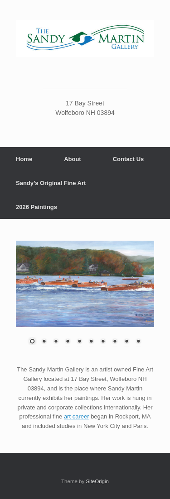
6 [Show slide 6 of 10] (91, 342)
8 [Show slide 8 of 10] (115, 342)
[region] (85, 298)
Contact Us (128, 159)
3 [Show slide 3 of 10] (56, 342)
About (72, 159)
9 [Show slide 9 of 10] (126, 342)
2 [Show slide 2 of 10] (44, 342)
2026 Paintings (36, 207)
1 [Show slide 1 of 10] (32, 342)
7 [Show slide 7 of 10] (103, 342)
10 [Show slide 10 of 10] (138, 342)
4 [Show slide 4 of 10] (68, 342)
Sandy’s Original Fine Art (51, 183)
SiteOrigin (97, 481)
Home (24, 159)
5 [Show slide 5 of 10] (79, 342)
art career (76, 416)
